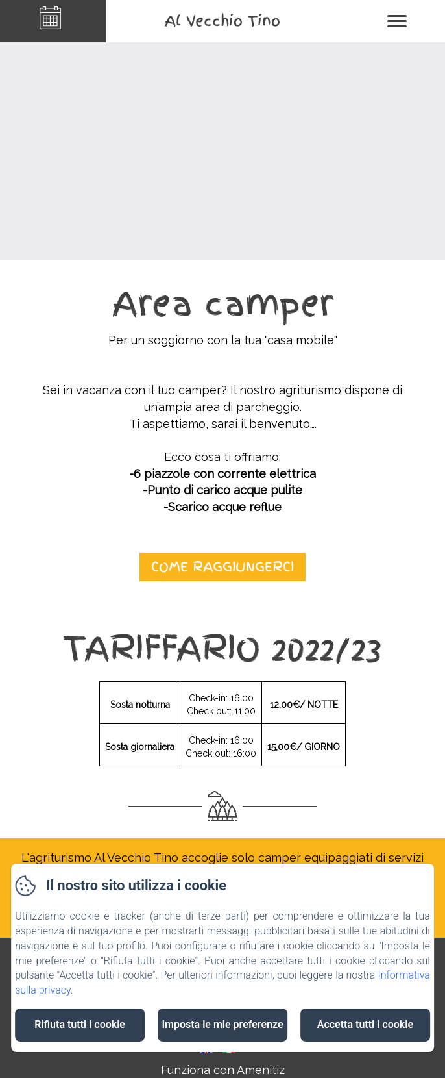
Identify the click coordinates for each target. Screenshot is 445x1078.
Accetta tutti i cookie (365, 1024)
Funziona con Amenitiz (223, 1070)
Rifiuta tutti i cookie (79, 1024)
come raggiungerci (222, 567)
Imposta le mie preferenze (222, 1024)
